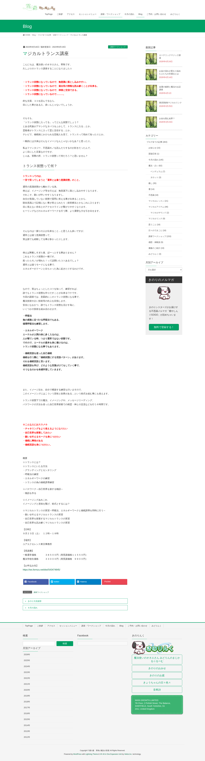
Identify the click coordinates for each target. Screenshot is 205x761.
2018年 (27, 702)
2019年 (27, 696)
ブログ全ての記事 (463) (157, 142)
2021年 (27, 684)
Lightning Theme (91, 754)
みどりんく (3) (155, 254)
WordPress (77, 754)
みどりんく (156, 626)
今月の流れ (110, 626)
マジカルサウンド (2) (159, 213)
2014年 (27, 725)
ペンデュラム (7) (157, 171)
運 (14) (152, 189)
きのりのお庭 (157, 675)
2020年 (27, 690)
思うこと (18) (154, 224)
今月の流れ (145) (156, 160)
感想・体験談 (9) (156, 242)
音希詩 (157, 689)
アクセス (51, 626)
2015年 (27, 719)
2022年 (27, 678)
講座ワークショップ (117, 47)
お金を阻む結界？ (167, 118)
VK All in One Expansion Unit (111, 754)
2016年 (27, 713)
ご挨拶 (40, 626)
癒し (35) (152, 183)
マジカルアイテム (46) (158, 207)
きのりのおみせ (157, 668)
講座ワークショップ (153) (160, 236)
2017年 (27, 707)
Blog (121, 626)
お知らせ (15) (154, 148)
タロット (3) (155, 177)
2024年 (27, 666)
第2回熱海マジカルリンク (170, 102)
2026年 (27, 654)
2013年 (27, 731)
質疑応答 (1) (154, 154)
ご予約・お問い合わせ (137, 626)
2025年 (27, 660)
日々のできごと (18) (157, 230)
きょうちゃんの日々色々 (157, 682)
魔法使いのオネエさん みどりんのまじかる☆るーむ (157, 659)
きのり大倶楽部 (34, 601)
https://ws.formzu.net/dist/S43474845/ (41, 570)
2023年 (27, 672)
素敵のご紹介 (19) (156, 248)
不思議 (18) (153, 195)
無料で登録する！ (164, 327)
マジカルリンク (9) (157, 218)
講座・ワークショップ (91, 626)
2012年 (27, 737)
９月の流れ (32, 608)
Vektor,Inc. (128, 754)
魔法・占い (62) (155, 165)
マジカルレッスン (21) (158, 201)
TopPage (29, 626)
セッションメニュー (68, 626)
